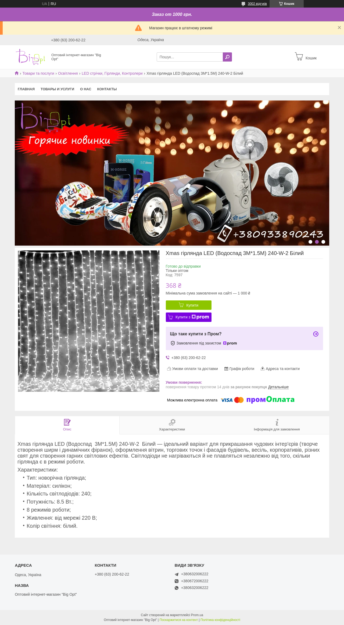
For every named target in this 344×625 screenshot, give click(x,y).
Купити (192, 305)
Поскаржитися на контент (179, 620)
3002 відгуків (257, 4)
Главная (26, 89)
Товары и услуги (57, 89)
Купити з (192, 317)
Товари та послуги (38, 73)
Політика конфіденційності (220, 620)
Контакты (107, 89)
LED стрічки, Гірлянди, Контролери (112, 73)
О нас (85, 89)
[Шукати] (227, 57)
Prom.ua (197, 615)
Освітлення (68, 73)
